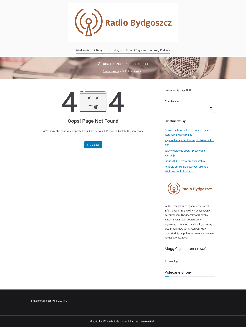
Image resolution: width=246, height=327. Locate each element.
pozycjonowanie (39, 301)
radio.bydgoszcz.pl (117, 321)
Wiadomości (83, 50)
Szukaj (211, 108)
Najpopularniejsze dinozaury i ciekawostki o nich (189, 142)
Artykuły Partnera (160, 50)
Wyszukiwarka (172, 101)
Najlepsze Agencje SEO (178, 90)
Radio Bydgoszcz (174, 206)
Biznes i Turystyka (136, 50)
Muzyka (117, 50)
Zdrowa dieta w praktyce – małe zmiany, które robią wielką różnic (187, 132)
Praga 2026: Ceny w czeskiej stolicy (185, 161)
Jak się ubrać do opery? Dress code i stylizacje (185, 153)
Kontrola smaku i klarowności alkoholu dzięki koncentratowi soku (187, 169)
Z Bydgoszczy (102, 50)
